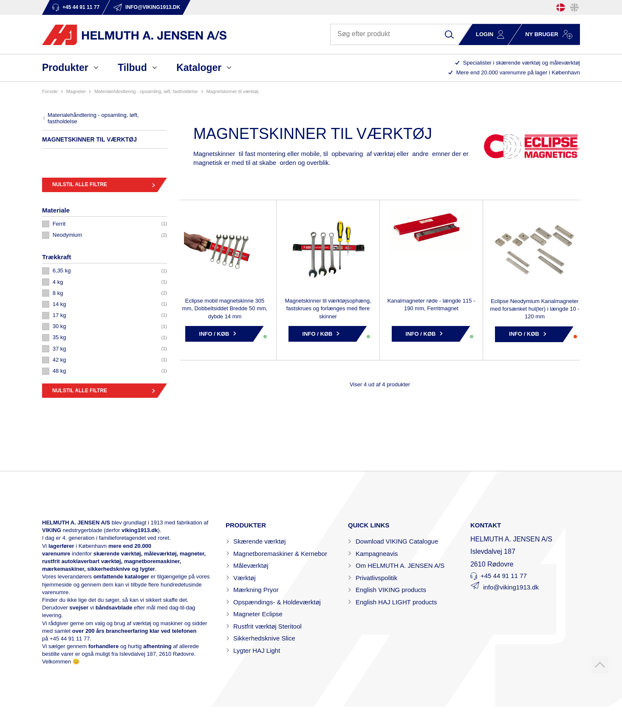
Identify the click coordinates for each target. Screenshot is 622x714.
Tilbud (132, 67)
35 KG (59, 337)
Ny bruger (541, 34)
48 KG (59, 371)
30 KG (59, 326)
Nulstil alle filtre (79, 184)
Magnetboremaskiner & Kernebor (280, 553)
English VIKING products (391, 589)
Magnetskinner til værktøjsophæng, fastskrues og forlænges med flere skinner (328, 308)
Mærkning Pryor (256, 589)
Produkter (65, 67)
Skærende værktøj (259, 541)
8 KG (58, 293)
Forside (50, 91)
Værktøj (244, 577)
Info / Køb (214, 334)
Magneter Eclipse (258, 614)
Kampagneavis (377, 553)
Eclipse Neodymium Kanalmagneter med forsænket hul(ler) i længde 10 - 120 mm (534, 309)
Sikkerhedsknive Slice (264, 638)
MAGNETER (76, 91)
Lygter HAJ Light (256, 650)
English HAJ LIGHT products (396, 602)
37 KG (59, 349)
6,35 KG (62, 270)
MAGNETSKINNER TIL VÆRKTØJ (232, 91)
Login (484, 34)
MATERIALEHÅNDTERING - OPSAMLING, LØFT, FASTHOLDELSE (146, 91)
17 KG (59, 315)
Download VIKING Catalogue (397, 541)
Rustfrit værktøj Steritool (267, 626)
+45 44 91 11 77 (70, 638)
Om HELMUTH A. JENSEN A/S (400, 565)
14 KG (59, 304)
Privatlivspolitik (376, 577)
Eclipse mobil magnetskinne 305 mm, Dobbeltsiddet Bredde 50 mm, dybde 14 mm (225, 308)
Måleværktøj (251, 565)
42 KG (59, 360)
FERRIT (59, 224)
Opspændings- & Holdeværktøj (277, 602)
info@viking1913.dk (511, 587)
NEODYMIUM (67, 235)
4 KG (58, 282)
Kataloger (198, 67)
